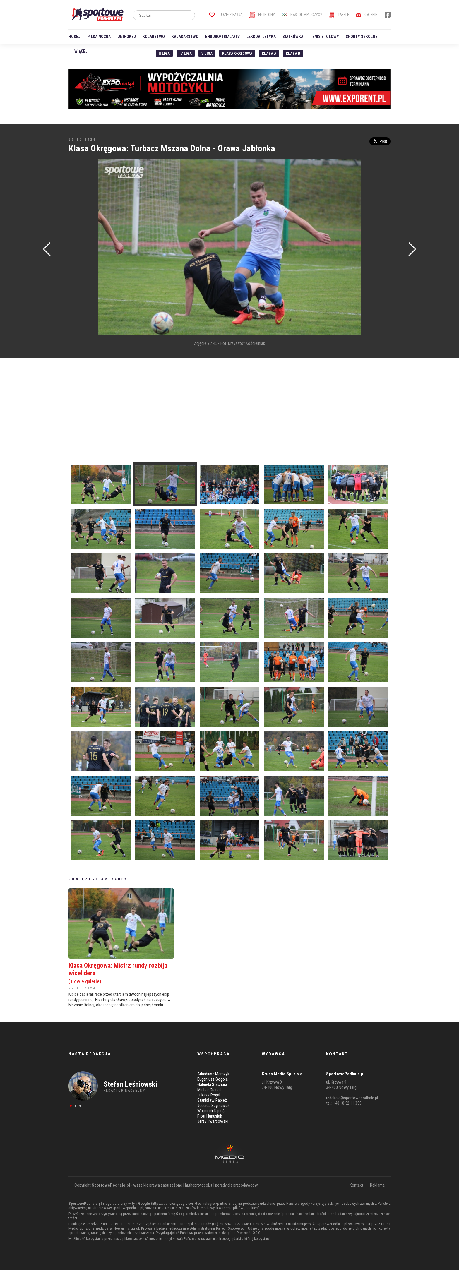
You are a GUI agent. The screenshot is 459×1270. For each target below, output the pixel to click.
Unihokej (126, 36)
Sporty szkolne (361, 36)
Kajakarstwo (185, 36)
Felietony (262, 14)
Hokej (74, 36)
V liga (207, 53)
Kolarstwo (154, 36)
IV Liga (185, 53)
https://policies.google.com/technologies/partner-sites (194, 1203)
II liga (164, 53)
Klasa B (293, 53)
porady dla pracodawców (236, 1185)
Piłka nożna (99, 36)
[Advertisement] (77, 247)
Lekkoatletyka (261, 36)
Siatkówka (292, 36)
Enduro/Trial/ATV (222, 36)
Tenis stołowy (324, 36)
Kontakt (356, 1185)
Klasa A (269, 53)
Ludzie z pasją (226, 14)
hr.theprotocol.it (198, 1185)
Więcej (81, 51)
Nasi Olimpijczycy (302, 14)
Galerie (366, 14)
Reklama (377, 1185)
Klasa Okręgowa (237, 53)
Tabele (339, 14)
